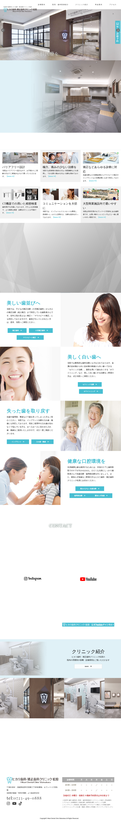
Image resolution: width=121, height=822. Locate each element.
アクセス (113, 9)
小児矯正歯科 (105, 805)
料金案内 (98, 9)
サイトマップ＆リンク (104, 807)
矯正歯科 (83, 805)
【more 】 (10, 176)
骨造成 (76, 805)
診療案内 (41, 9)
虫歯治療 (82, 802)
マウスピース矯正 (94, 805)
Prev (3, 30)
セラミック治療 (100, 802)
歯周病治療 (90, 802)
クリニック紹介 (81, 9)
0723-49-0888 (28, 798)
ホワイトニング (69, 807)
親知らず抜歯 (90, 807)
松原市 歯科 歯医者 (70, 800)
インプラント (68, 805)
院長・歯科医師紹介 (60, 9)
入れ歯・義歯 (80, 807)
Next (118, 30)
